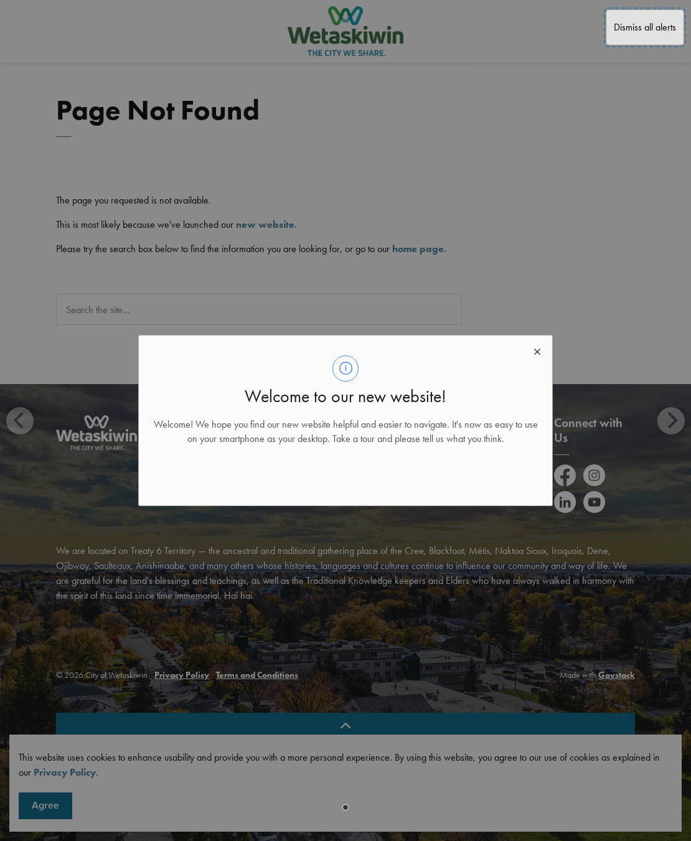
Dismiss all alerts (645, 27)
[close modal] (537, 350)
